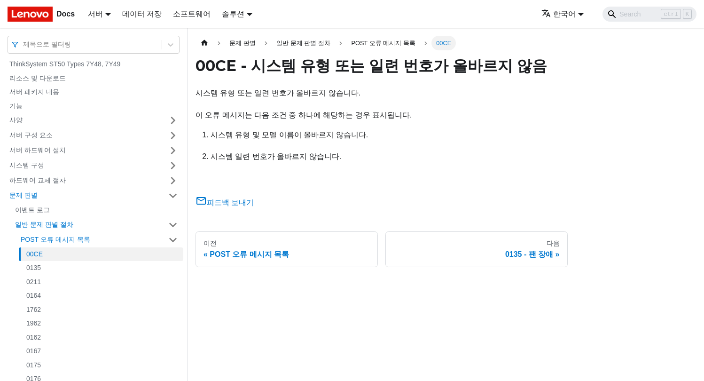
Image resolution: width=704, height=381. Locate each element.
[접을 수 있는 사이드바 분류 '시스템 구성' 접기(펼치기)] (173, 165)
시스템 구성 (26, 165)
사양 (16, 120)
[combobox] (24, 44)
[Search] (649, 14)
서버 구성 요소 (31, 135)
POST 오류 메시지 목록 (55, 239)
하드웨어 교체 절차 (37, 180)
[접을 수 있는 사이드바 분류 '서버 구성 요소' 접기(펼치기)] (173, 135)
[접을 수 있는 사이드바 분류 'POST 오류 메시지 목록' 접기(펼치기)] (173, 239)
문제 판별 (23, 195)
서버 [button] (95, 14)
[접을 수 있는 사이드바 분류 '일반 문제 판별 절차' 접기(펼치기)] (173, 224)
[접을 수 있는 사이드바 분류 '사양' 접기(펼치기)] (173, 120)
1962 (33, 323)
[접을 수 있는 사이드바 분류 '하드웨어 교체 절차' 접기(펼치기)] (173, 180)
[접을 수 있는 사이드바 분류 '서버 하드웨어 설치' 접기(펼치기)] (173, 150)
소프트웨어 (192, 14)
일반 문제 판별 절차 (44, 224)
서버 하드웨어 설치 (37, 150)
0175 (33, 365)
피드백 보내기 (225, 202)
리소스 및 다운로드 (37, 78)
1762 (33, 309)
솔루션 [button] (233, 14)
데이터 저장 (142, 14)
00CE (34, 254)
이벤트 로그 (32, 210)
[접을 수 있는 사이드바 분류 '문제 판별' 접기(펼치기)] (173, 195)
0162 (33, 337)
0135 (33, 267)
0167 (33, 351)
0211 (33, 282)
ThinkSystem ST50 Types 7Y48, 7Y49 (64, 64)
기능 (16, 106)
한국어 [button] (558, 14)
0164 (33, 295)
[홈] (204, 43)
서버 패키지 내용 (34, 91)
